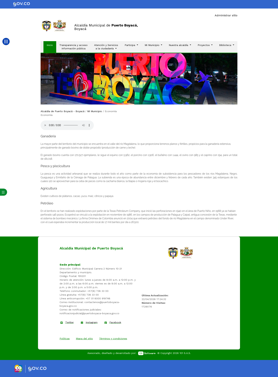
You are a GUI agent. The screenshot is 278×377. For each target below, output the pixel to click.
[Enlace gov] (40, 369)
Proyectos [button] (204, 45)
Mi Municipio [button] (152, 45)
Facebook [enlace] (115, 322)
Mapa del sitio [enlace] (84, 338)
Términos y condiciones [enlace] (113, 338)
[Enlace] (46, 26)
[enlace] (173, 252)
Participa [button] (130, 45)
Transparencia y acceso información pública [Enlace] (73, 47)
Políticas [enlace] (65, 338)
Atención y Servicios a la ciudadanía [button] (106, 47)
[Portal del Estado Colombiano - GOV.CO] (24, 4)
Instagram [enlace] (92, 322)
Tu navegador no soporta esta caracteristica (67, 125)
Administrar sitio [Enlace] (226, 15)
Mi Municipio (94, 111)
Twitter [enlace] (69, 322)
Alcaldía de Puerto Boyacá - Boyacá (62, 111)
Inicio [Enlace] (51, 44)
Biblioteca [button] (225, 45)
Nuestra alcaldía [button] (179, 45)
